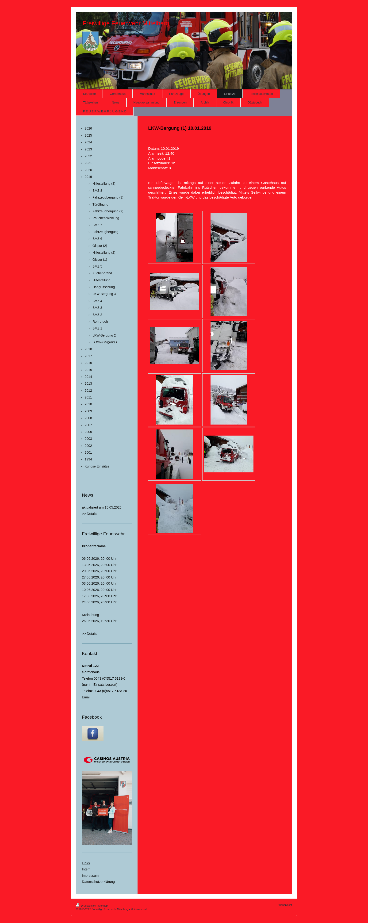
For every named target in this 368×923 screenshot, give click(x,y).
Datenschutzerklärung (98, 882)
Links (86, 863)
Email (86, 697)
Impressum (90, 875)
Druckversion (86, 905)
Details (92, 514)
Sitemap (102, 905)
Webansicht (285, 905)
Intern (86, 869)
